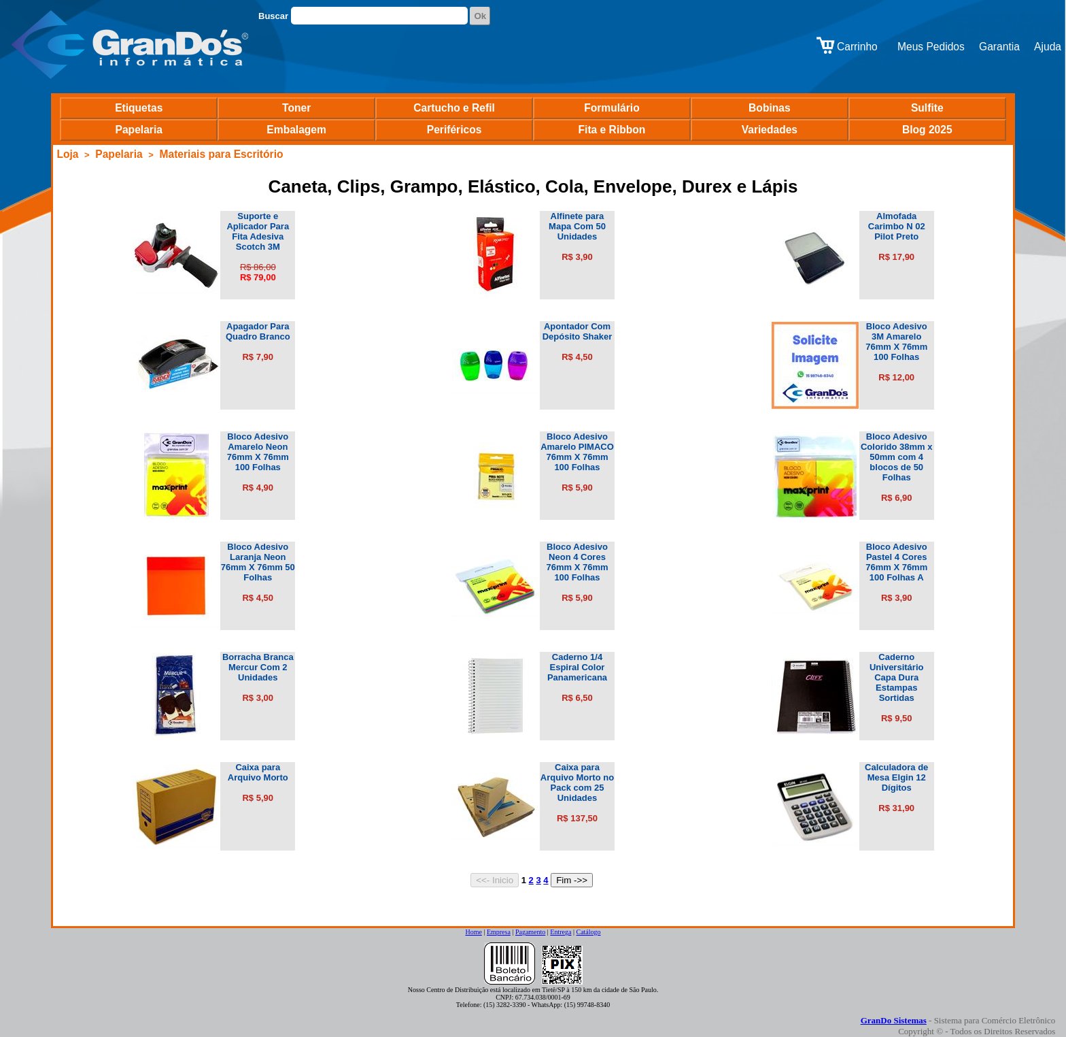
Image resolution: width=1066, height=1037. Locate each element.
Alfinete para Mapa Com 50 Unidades (577, 226)
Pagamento (530, 932)
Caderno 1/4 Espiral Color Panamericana (577, 667)
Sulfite (927, 108)
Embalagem (296, 129)
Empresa (499, 932)
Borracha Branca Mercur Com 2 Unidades (258, 667)
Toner (296, 108)
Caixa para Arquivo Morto (258, 772)
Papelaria (139, 129)
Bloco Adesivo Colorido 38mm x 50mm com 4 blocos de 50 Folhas (896, 456)
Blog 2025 (927, 129)
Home (473, 932)
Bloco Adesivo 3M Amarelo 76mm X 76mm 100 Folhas (896, 341)
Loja (67, 154)
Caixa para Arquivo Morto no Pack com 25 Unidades (577, 782)
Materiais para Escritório (221, 154)
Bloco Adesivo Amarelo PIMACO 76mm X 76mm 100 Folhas (577, 451)
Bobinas (770, 108)
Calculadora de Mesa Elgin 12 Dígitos (896, 777)
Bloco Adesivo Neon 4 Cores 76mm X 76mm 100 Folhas (577, 562)
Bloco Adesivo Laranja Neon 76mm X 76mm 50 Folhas (258, 562)
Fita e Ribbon (612, 129)
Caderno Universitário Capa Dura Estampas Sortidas (896, 677)
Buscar (273, 16)
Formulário (611, 108)
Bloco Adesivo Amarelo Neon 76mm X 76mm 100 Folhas (258, 451)
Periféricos (454, 129)
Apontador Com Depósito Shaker (578, 331)
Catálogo (588, 932)
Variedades (769, 129)
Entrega (560, 932)
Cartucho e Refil (454, 108)
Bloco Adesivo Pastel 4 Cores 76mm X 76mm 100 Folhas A (896, 562)
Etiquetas (138, 108)
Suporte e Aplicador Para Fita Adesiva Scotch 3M (257, 231)
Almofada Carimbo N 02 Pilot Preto (896, 226)
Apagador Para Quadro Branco (258, 331)
